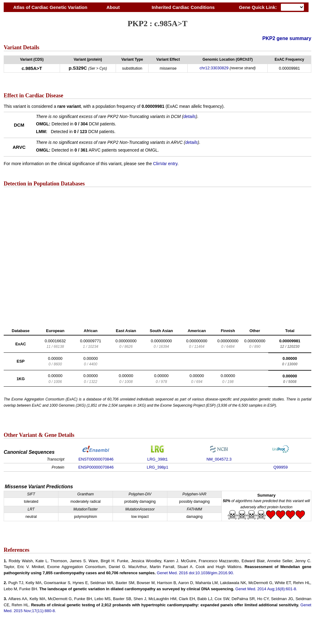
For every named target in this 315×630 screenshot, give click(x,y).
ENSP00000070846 (96, 467)
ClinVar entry (165, 163)
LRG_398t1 (157, 459)
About (113, 7)
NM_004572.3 (219, 459)
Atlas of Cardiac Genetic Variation (50, 7)
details (189, 116)
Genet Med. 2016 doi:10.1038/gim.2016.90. (195, 573)
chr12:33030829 (214, 68)
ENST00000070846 (96, 459)
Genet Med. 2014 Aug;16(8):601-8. (266, 589)
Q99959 (280, 467)
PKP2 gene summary (286, 38)
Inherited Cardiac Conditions (183, 7)
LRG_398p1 (157, 467)
